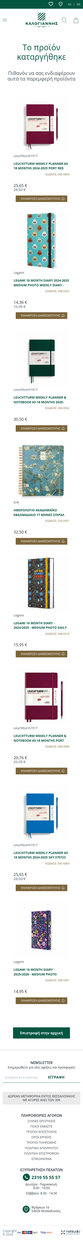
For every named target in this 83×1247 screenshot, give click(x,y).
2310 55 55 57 (46, 1177)
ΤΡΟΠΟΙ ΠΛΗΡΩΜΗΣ (41, 1142)
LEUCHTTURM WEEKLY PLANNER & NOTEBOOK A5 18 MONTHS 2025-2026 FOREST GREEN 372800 (40, 402)
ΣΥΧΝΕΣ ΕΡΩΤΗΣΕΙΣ (41, 1121)
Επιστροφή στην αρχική (41, 1032)
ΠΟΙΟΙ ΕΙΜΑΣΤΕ (42, 1126)
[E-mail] (24, 1077)
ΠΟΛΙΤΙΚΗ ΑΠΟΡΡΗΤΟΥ (41, 1148)
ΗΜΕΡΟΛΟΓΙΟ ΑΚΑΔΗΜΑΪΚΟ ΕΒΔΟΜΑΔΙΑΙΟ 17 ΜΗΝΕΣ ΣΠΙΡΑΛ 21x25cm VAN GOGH (39, 514)
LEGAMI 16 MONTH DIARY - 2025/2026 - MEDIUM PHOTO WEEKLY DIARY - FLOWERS (35, 974)
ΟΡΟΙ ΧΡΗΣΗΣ (41, 1137)
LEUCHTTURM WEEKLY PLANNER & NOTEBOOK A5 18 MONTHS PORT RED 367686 (40, 740)
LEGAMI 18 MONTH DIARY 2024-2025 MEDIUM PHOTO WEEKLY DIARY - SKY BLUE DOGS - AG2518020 (41, 285)
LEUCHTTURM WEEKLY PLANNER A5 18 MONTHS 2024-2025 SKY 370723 (41, 855)
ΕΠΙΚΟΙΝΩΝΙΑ (41, 1159)
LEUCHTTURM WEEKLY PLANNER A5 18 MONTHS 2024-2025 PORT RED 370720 (41, 168)
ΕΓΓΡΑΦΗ (56, 1077)
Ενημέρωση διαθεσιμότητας (43, 199)
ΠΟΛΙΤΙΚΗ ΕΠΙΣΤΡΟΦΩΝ (41, 1153)
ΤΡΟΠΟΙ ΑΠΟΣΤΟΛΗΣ (41, 1132)
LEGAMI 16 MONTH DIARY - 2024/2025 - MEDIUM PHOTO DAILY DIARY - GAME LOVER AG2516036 (40, 627)
